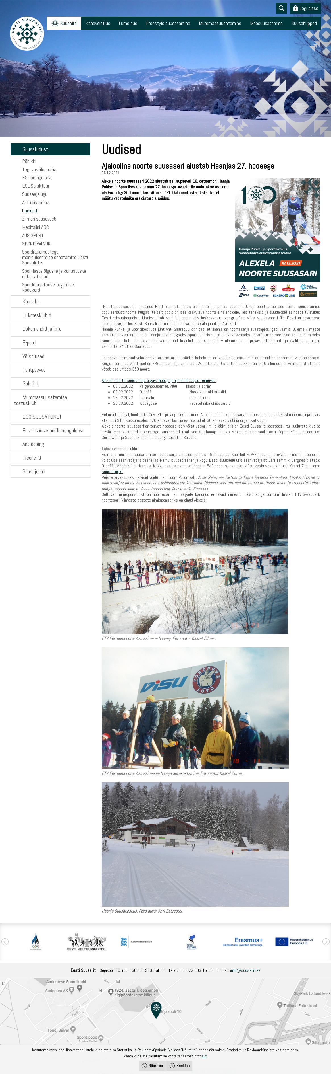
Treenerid (31, 457)
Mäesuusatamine (266, 23)
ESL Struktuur (35, 185)
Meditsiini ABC (35, 227)
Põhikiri (29, 161)
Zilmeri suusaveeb (39, 218)
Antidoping (33, 444)
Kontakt (30, 301)
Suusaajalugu (34, 194)
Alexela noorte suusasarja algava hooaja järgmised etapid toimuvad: (159, 380)
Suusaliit (68, 23)
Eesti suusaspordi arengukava (52, 430)
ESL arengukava (37, 177)
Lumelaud (128, 23)
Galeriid (30, 383)
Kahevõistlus (98, 23)
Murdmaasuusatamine (220, 23)
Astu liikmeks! (35, 202)
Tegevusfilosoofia (39, 169)
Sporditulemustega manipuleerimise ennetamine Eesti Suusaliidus (55, 257)
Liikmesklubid (36, 315)
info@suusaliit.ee (245, 970)
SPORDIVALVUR (36, 243)
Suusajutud (33, 471)
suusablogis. (112, 472)
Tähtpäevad (34, 369)
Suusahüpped (304, 23)
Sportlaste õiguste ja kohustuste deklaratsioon (54, 274)
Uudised (29, 210)
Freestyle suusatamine (168, 23)
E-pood (29, 342)
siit (204, 1056)
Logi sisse (309, 8)
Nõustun (156, 1066)
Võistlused (33, 356)
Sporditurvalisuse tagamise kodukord (48, 287)
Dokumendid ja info (41, 328)
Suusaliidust (35, 149)
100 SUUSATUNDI (41, 416)
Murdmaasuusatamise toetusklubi (40, 400)
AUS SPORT (33, 235)
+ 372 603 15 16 (198, 970)
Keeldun (183, 1066)
